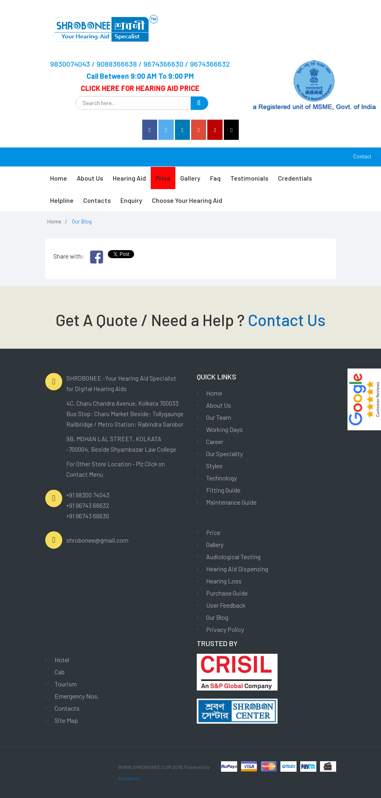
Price (163, 178)
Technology (221, 478)
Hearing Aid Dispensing (237, 569)
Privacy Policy (225, 629)
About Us (90, 178)
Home (58, 178)
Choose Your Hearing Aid (187, 200)
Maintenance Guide (231, 502)
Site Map (66, 720)
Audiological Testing (233, 556)
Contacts (97, 200)
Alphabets (129, 778)
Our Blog (217, 617)
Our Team (218, 417)
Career (214, 441)
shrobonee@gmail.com (97, 540)
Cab (60, 672)
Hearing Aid (129, 178)
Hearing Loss (224, 581)
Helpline (62, 200)
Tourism (66, 684)
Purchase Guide (227, 593)
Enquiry (131, 200)
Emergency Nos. (77, 696)
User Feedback (226, 605)
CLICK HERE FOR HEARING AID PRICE (140, 88)
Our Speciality (224, 453)
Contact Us (287, 319)
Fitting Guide (223, 490)
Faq (215, 178)
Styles (214, 466)
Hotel (62, 659)
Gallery (190, 178)
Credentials (295, 178)
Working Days (224, 429)
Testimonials (249, 178)
